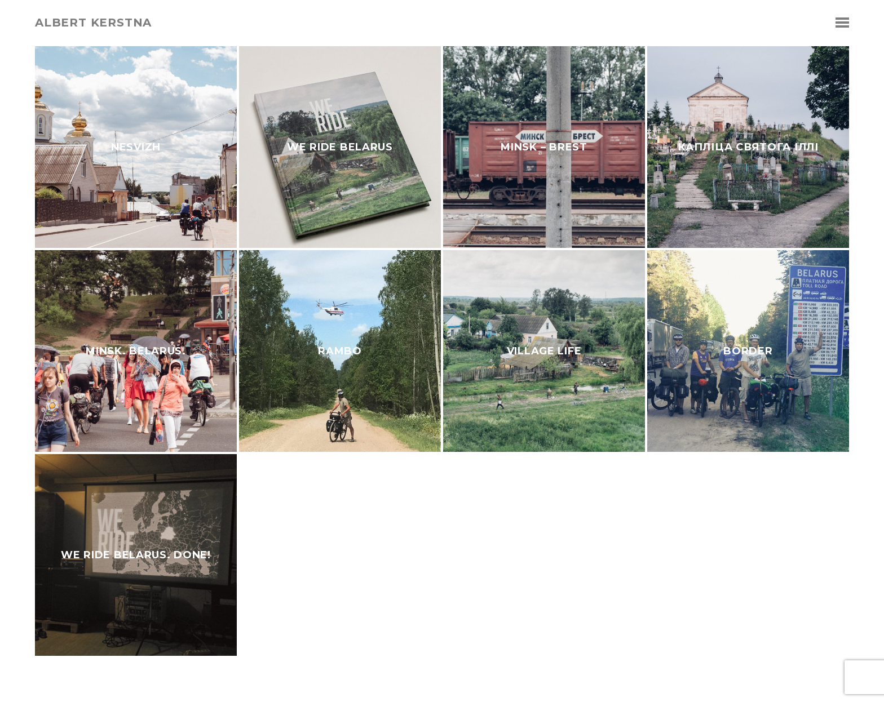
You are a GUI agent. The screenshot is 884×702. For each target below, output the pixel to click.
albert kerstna (93, 22)
